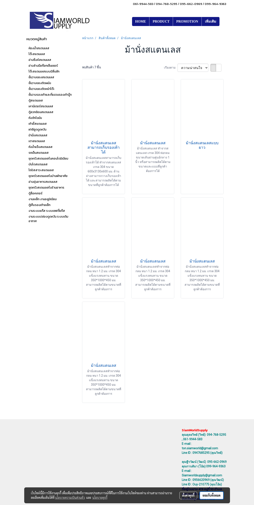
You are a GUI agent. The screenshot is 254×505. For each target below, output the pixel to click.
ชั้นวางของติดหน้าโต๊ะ (41, 89)
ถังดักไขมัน (35, 118)
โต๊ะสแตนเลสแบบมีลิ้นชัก (44, 71)
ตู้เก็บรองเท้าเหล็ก (39, 205)
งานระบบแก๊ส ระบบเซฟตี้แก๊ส (47, 211)
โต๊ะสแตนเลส (37, 54)
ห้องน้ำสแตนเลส (39, 48)
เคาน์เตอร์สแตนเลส (41, 106)
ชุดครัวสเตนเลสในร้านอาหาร (46, 187)
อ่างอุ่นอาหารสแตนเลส (43, 182)
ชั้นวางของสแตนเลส (41, 77)
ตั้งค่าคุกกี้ (188, 495)
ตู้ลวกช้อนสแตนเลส (41, 112)
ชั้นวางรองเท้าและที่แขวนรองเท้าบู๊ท (50, 94)
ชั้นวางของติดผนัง (40, 83)
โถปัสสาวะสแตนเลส (41, 170)
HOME (140, 21)
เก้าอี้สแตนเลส (38, 123)
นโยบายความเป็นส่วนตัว (70, 497)
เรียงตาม (170, 67)
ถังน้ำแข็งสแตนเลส (41, 147)
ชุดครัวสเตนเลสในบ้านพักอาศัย (48, 176)
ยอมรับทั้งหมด (212, 495)
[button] (223, 21)
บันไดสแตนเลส (38, 164)
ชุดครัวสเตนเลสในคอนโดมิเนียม (48, 158)
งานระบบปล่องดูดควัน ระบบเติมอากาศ (48, 218)
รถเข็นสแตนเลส (39, 152)
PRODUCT (161, 21)
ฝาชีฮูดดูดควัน (37, 129)
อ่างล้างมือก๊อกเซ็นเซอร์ (43, 65)
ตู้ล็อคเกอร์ (35, 193)
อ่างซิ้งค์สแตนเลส (40, 60)
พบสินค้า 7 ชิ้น (91, 67)
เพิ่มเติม (210, 21)
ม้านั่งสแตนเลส (38, 135)
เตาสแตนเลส (37, 141)
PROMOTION (187, 21)
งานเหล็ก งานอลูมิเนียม (43, 199)
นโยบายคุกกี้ (99, 497)
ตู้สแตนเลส (36, 100)
